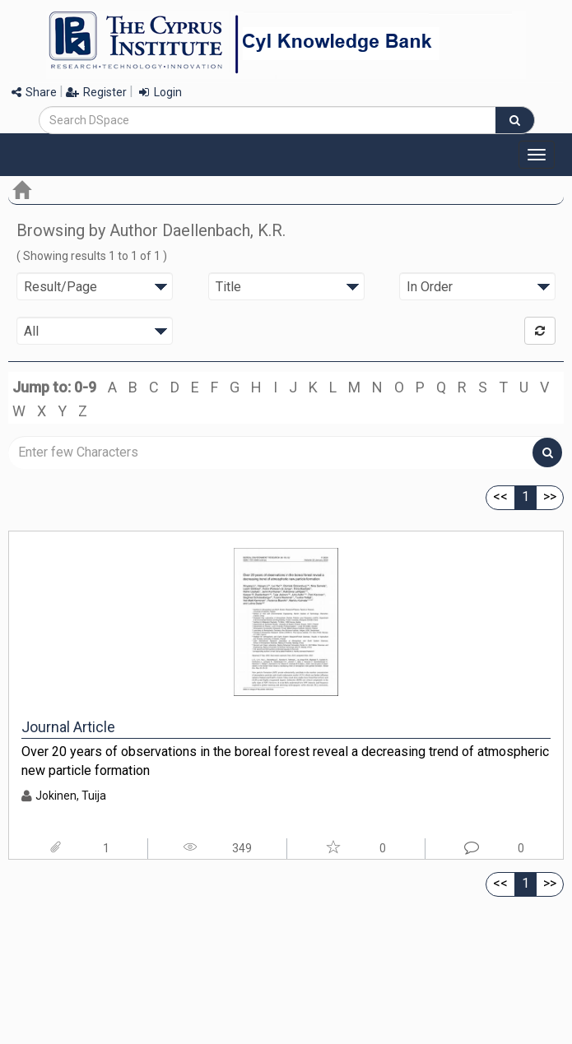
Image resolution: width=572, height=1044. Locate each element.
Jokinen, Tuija (70, 795)
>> (549, 496)
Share (34, 92)
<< (500, 496)
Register (96, 92)
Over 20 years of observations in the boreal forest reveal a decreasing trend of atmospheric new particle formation (285, 761)
